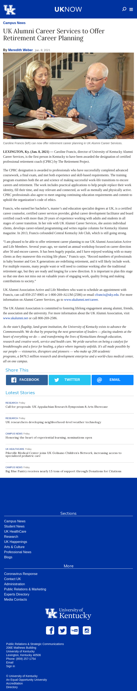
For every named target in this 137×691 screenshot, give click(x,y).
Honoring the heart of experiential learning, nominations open (49, 437)
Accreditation (14, 683)
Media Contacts (15, 599)
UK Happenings (15, 542)
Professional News (17, 552)
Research (11, 536)
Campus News (14, 23)
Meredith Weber (20, 50)
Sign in (10, 666)
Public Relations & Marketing (25, 589)
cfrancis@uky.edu (107, 294)
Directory (12, 687)
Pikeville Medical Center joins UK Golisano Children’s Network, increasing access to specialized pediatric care (64, 454)
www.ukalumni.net (15, 318)
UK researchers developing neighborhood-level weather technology (53, 422)
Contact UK (12, 579)
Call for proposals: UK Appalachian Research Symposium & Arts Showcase (57, 407)
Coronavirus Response (21, 574)
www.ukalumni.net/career (81, 299)
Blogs (8, 557)
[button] (131, 9)
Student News (14, 526)
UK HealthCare (15, 531)
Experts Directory (16, 594)
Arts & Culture (14, 547)
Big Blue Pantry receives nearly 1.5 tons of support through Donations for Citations (63, 471)
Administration (14, 584)
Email (9, 662)
